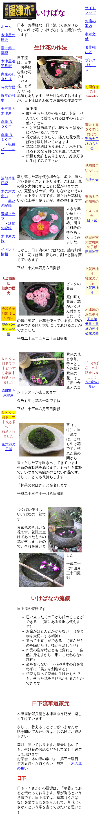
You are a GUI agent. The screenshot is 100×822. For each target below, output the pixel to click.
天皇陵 (92, 319)
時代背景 (8, 87)
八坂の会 (92, 180)
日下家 (92, 220)
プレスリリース (90, 65)
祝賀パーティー (8, 149)
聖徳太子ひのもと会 (92, 143)
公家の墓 (92, 333)
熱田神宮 (92, 252)
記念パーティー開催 (8, 329)
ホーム (6, 27)
